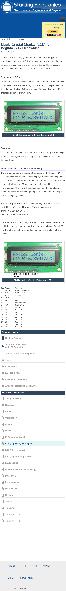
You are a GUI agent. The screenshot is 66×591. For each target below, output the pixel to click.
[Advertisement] (33, 542)
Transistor (10, 508)
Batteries (9, 405)
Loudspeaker (11, 463)
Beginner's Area (13, 338)
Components (19, 39)
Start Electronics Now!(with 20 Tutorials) (16, 345)
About (34, 566)
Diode (8, 431)
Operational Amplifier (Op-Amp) (20, 469)
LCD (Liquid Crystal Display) (19, 444)
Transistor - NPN (13, 514)
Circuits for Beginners (16, 379)
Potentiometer (12, 482)
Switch (8, 501)
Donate (11, 578)
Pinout (23, 566)
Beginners (9, 39)
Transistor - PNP (13, 521)
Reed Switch (11, 489)
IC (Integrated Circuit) (15, 437)
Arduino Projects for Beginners (20, 386)
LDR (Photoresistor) (15, 450)
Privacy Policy (26, 578)
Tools (8, 360)
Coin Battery (11, 418)
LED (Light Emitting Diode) (18, 456)
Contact (46, 566)
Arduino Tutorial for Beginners (20, 353)
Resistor (9, 495)
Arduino (11, 566)
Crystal (8, 424)
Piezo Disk (10, 476)
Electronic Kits (12, 373)
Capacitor (10, 411)
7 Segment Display (14, 398)
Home (3, 39)
